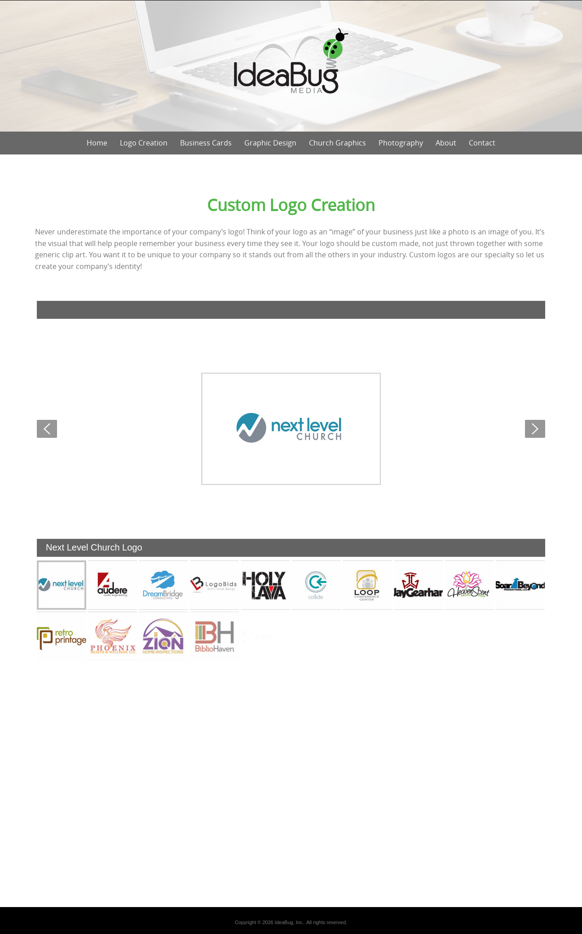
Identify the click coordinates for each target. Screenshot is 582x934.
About (446, 143)
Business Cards (206, 143)
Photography (401, 143)
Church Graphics (337, 143)
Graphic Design (270, 143)
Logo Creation (144, 143)
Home (97, 143)
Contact (482, 143)
